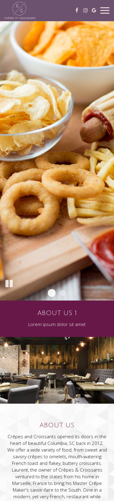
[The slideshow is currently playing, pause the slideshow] (9, 283)
